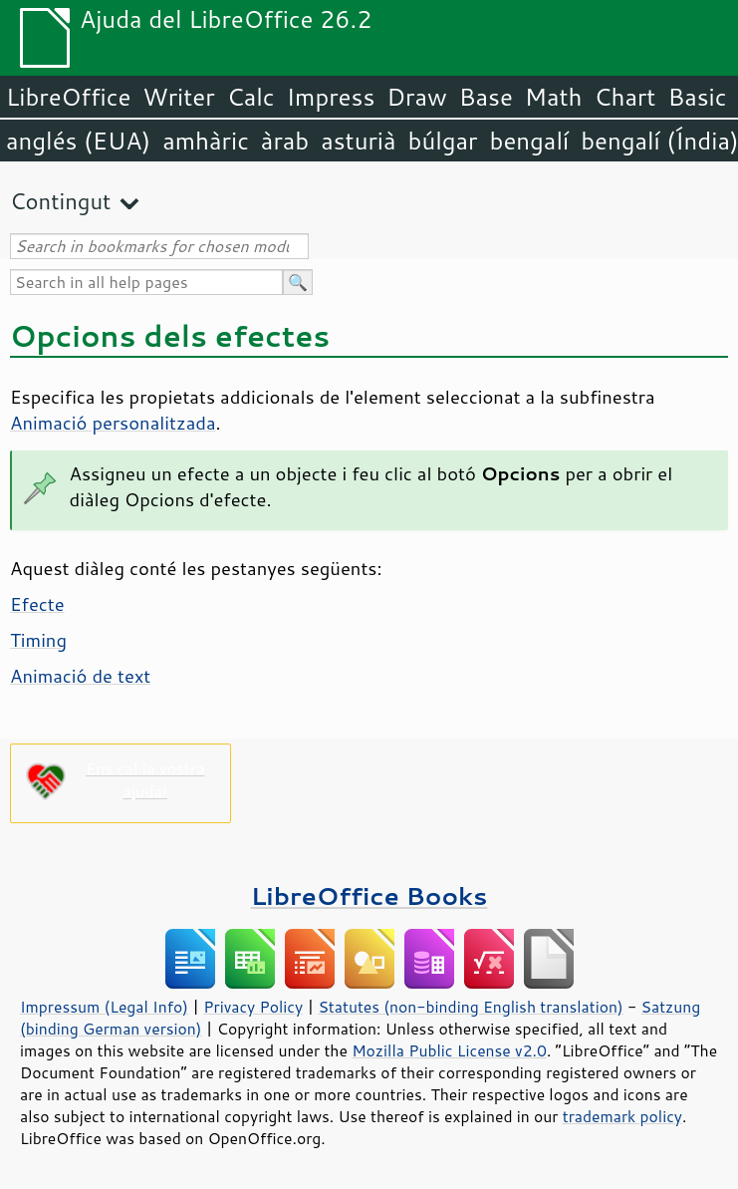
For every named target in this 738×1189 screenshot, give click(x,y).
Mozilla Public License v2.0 (449, 1050)
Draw (416, 97)
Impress (331, 97)
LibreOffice (68, 97)
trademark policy (622, 1116)
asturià (358, 140)
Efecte (37, 604)
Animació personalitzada (113, 423)
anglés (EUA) (78, 140)
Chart (624, 97)
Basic (696, 97)
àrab (285, 140)
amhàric (205, 140)
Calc (251, 97)
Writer (178, 97)
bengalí (530, 140)
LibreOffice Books (369, 895)
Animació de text (80, 676)
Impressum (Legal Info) (104, 1007)
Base (486, 97)
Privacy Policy (253, 1007)
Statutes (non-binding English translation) (470, 1007)
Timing (38, 640)
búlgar (443, 140)
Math (554, 97)
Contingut (60, 200)
